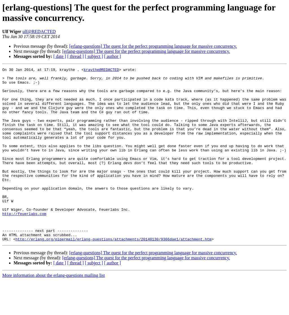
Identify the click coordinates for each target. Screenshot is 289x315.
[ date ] (59, 56)
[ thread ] (75, 56)
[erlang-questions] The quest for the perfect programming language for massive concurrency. (153, 46)
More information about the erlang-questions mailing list (53, 310)
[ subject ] (94, 56)
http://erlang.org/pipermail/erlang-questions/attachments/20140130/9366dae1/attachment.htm (113, 273)
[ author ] (112, 56)
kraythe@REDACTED (101, 70)
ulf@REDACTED (39, 31)
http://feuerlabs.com (24, 243)
